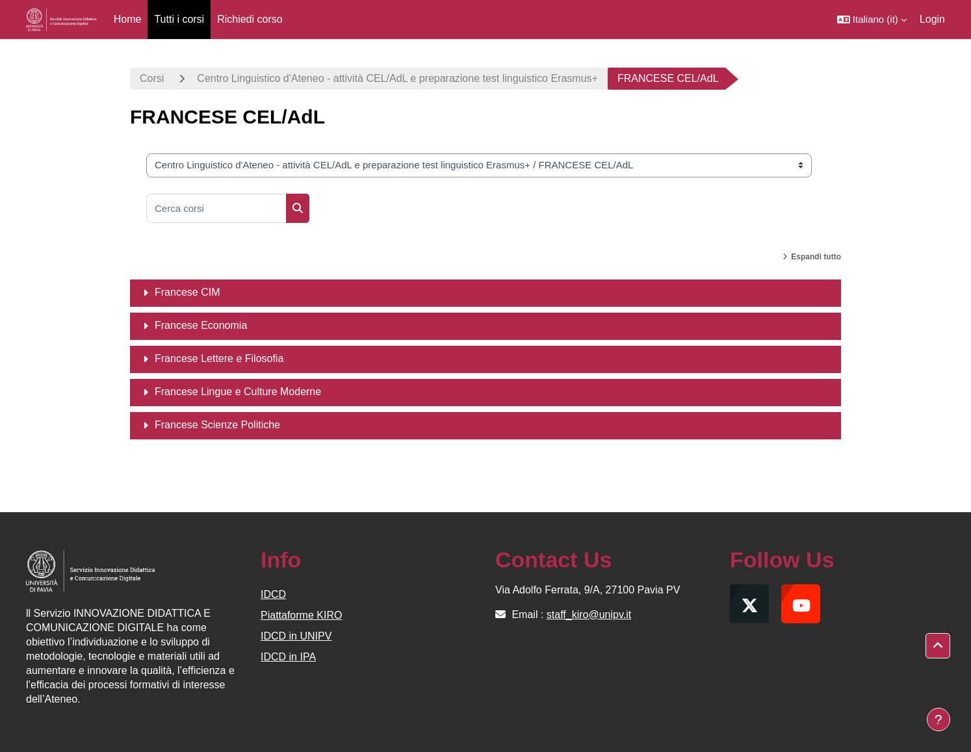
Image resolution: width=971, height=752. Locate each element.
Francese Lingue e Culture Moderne (238, 391)
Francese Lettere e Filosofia (219, 358)
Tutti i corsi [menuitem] (179, 19)
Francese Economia (201, 325)
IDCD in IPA (288, 656)
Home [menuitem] (128, 19)
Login (932, 19)
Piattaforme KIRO (301, 615)
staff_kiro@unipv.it (589, 614)
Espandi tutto (816, 256)
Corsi (152, 78)
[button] (871, 19)
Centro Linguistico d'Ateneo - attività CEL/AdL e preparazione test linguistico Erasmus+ (397, 78)
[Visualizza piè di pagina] (938, 719)
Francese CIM (187, 292)
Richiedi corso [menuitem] (249, 19)
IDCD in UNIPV (296, 636)
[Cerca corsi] (216, 208)
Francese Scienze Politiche (217, 424)
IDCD (273, 594)
